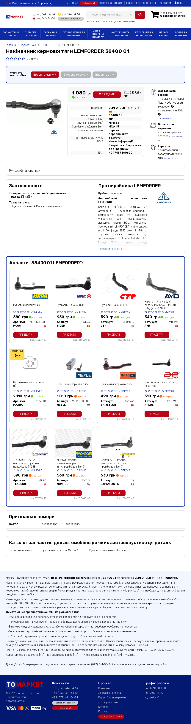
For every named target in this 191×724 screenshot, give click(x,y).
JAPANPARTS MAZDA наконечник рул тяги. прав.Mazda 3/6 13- (114, 463)
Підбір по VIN (89, 3)
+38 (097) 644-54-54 (65, 688)
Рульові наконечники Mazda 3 (60, 550)
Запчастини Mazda (20, 550)
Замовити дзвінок (65, 702)
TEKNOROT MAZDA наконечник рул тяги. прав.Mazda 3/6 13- (26, 463)
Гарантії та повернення (112, 697)
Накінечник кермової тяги (72, 384)
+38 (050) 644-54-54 (65, 692)
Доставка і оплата (111, 2)
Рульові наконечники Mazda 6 (107, 550)
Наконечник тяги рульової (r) (29, 384)
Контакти (165, 2)
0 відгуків (32, 58)
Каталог (103, 706)
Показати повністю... (111, 248)
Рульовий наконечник (26, 304)
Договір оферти (108, 702)
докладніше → (165, 118)
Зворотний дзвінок (70, 18)
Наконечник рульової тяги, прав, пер (161, 384)
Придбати (106, 94)
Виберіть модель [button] (75, 74)
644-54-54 (43, 14)
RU (66, 2)
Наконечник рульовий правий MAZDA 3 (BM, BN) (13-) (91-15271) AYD (160, 305)
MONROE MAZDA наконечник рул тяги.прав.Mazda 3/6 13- (71, 463)
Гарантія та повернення (141, 2)
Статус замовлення (111, 716)
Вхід (178, 2)
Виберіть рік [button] (104, 74)
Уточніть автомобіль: (18, 74)
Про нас (103, 711)
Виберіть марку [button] (44, 74)
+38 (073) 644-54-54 (65, 697)
